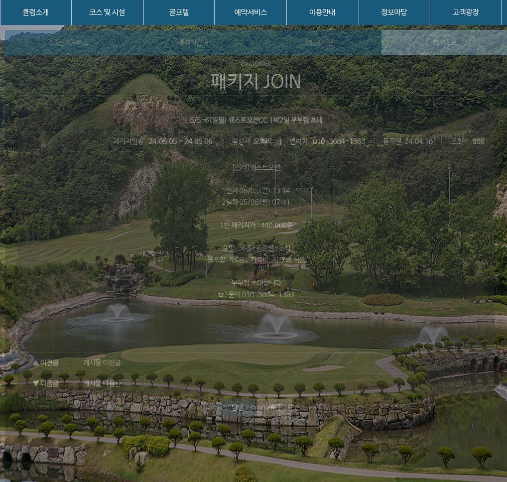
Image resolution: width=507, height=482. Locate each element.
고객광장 (466, 12)
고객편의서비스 (68, 43)
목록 (275, 408)
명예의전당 (193, 43)
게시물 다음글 (102, 384)
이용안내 (322, 12)
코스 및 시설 (107, 12)
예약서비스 (250, 12)
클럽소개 (36, 12)
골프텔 (179, 12)
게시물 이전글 (102, 363)
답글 (238, 408)
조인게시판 (319, 43)
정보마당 (394, 12)
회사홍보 (444, 43)
